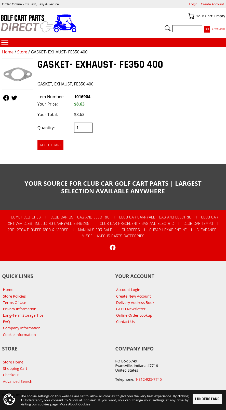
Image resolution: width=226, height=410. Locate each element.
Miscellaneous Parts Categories (113, 236)
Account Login (128, 289)
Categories (5, 42)
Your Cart (191, 16)
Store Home (13, 362)
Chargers (131, 230)
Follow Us (6, 98)
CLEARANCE (206, 230)
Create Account (212, 4)
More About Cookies (74, 404)
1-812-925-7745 (148, 379)
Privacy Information (19, 308)
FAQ (6, 321)
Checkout (11, 374)
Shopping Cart (15, 368)
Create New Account (133, 296)
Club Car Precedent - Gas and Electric (137, 223)
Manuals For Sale (95, 230)
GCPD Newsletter (130, 308)
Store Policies (14, 296)
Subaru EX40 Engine (168, 230)
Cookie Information (19, 334)
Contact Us (125, 321)
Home (8, 52)
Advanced (218, 29)
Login (193, 4)
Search (168, 28)
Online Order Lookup (134, 315)
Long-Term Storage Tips (23, 315)
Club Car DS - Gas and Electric (80, 217)
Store (22, 52)
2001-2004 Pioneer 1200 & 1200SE (38, 230)
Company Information (22, 328)
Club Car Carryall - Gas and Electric (155, 217)
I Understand (207, 399)
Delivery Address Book (135, 302)
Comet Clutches (26, 217)
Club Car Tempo (198, 223)
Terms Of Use (14, 302)
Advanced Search (17, 381)
